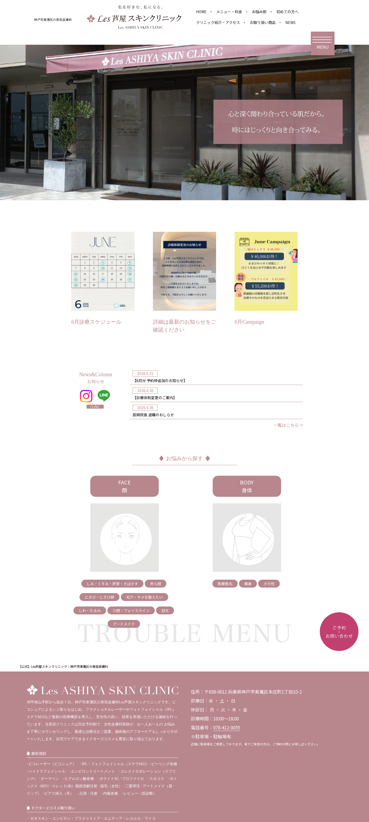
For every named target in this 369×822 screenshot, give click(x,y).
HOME (201, 11)
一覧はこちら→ (288, 425)
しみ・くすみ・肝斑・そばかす (112, 583)
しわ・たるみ (90, 610)
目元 (165, 610)
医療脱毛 (225, 583)
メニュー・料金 (229, 11)
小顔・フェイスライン (131, 610)
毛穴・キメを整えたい (144, 597)
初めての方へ (287, 11)
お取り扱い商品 (263, 22)
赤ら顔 (155, 583)
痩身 (248, 583)
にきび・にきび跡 (99, 597)
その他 (269, 583)
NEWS (290, 22)
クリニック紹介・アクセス (218, 22)
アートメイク (124, 623)
